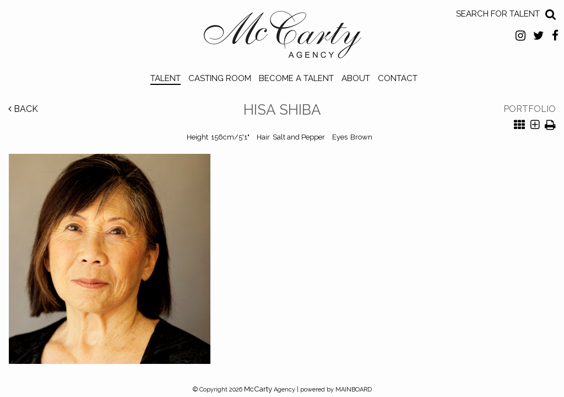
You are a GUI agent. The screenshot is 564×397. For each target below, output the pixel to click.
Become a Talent (296, 78)
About (355, 78)
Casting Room (219, 78)
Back (23, 109)
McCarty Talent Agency (282, 37)
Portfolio (529, 109)
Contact (397, 78)
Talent (165, 78)
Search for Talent (498, 14)
